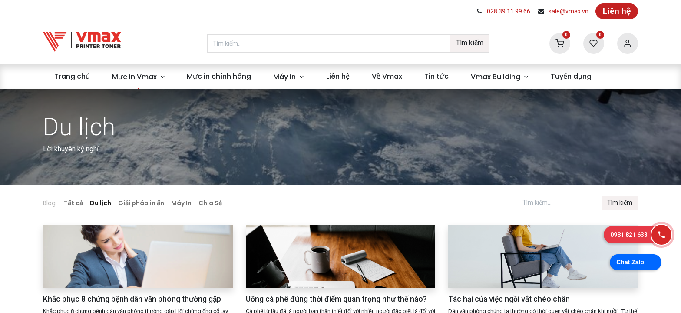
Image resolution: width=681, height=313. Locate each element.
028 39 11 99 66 (508, 11)
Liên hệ (617, 11)
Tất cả (73, 203)
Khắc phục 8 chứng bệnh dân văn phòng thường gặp (132, 299)
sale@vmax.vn (568, 11)
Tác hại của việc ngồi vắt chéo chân (509, 299)
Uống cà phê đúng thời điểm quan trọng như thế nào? (336, 299)
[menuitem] (72, 76)
